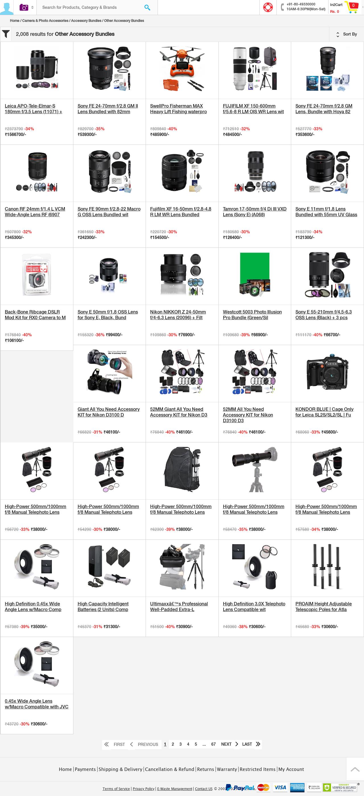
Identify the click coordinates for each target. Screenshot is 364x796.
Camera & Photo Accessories (45, 21)
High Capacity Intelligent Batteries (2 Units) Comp (103, 606)
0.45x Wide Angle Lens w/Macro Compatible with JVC (37, 704)
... (204, 744)
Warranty (227, 769)
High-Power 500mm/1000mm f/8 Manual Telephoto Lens (35, 509)
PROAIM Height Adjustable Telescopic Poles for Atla (323, 606)
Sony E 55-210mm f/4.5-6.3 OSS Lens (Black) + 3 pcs (323, 314)
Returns (205, 769)
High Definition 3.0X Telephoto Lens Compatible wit (254, 606)
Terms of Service (116, 789)
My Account (291, 769)
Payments (85, 769)
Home (14, 21)
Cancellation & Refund (169, 769)
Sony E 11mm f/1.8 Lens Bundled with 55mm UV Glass (326, 211)
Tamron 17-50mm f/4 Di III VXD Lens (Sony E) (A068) (255, 211)
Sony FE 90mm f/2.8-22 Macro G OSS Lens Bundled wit (109, 211)
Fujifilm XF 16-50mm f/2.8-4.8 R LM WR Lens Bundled (180, 211)
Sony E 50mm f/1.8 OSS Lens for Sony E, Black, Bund (108, 314)
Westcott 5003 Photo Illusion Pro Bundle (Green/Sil (252, 314)
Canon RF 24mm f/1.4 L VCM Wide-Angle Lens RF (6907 (35, 211)
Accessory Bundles (86, 21)
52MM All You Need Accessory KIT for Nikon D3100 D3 (248, 415)
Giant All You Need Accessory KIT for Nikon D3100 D (109, 412)
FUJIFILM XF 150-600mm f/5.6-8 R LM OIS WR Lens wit (253, 108)
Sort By (346, 34)
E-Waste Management (174, 789)
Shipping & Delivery (120, 769)
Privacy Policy (143, 789)
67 (213, 744)
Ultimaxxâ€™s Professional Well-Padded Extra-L (179, 606)
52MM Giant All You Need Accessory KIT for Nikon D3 (178, 412)
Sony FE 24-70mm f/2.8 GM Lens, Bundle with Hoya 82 (323, 108)
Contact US (203, 789)
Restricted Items (258, 769)
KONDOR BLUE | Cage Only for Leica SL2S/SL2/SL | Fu (324, 412)
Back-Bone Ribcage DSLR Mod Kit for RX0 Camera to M (35, 314)
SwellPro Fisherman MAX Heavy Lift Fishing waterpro (178, 108)
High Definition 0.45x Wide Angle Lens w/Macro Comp (33, 606)
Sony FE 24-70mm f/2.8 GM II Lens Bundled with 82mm (108, 108)
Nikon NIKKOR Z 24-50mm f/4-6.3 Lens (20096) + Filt (178, 314)
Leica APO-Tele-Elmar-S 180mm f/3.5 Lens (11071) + (33, 108)
